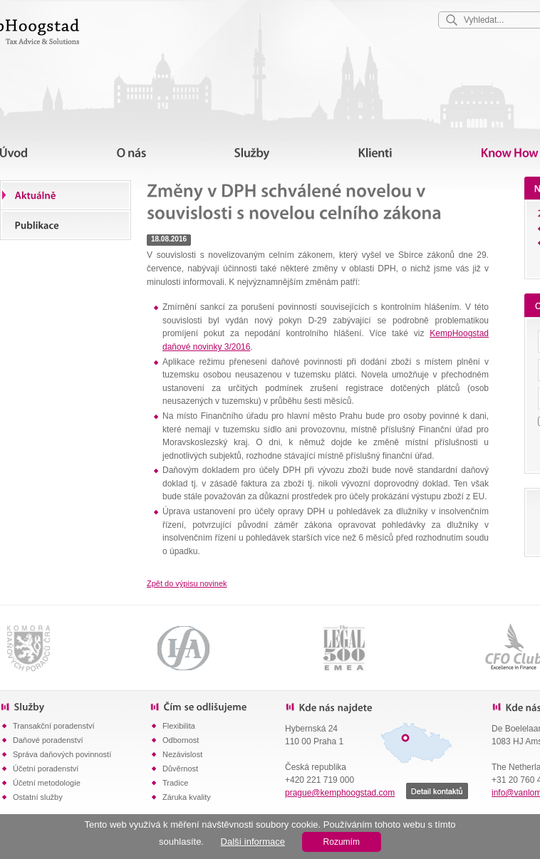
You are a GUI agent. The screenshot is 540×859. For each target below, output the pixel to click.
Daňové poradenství (48, 740)
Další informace (253, 841)
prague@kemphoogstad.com (340, 793)
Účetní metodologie (47, 783)
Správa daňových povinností (62, 754)
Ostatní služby (38, 797)
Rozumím (341, 842)
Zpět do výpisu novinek (187, 583)
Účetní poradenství (45, 768)
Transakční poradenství (54, 726)
